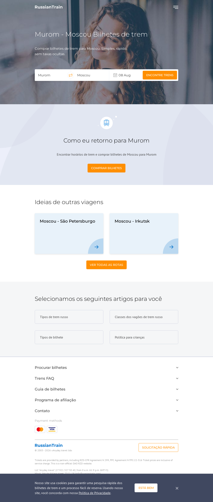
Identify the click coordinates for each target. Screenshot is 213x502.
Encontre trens (159, 75)
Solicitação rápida (158, 447)
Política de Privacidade (94, 493)
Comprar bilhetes (106, 168)
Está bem (146, 488)
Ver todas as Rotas (106, 265)
